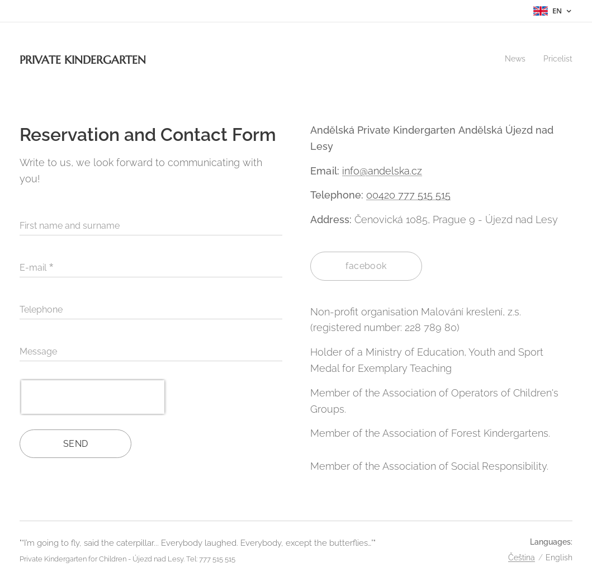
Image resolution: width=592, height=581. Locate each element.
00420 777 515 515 (408, 195)
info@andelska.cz (382, 171)
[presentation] (92, 397)
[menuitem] (514, 59)
